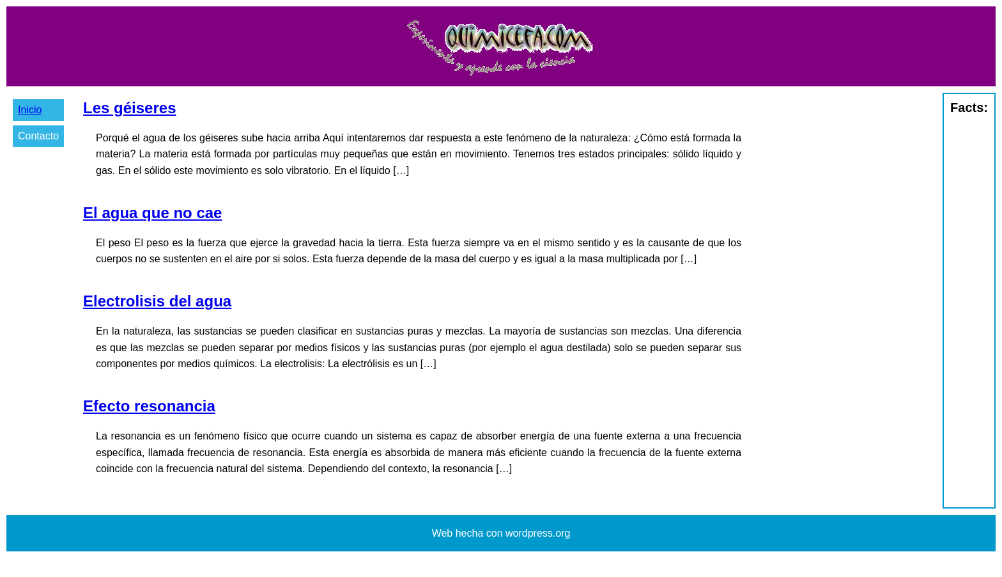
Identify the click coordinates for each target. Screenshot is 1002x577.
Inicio (30, 109)
